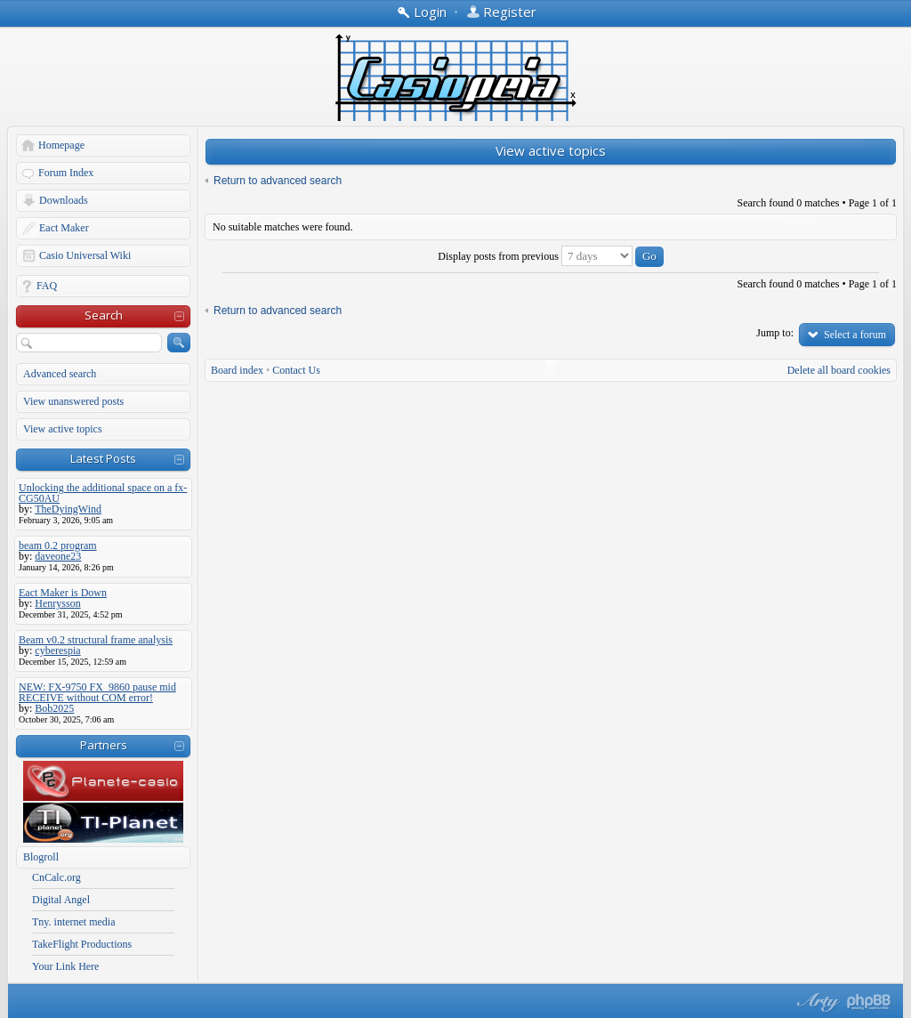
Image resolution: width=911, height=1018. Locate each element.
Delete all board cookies (839, 370)
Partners (103, 745)
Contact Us (296, 370)
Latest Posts (103, 458)
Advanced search (59, 374)
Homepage (61, 145)
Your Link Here (65, 966)
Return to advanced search (278, 180)
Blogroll (41, 857)
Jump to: (775, 333)
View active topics (62, 429)
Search (104, 315)
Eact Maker (64, 228)
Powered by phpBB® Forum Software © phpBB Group (869, 1002)
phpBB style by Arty (815, 1002)
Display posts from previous (551, 256)
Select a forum (855, 334)
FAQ (46, 285)
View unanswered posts (73, 401)
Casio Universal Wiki (85, 255)
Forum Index (65, 172)
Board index (237, 370)
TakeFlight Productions (82, 944)
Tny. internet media (74, 922)
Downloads (63, 200)
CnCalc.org (56, 877)
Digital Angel (61, 899)
